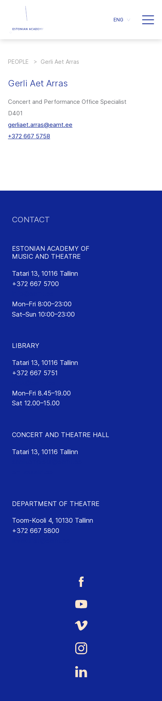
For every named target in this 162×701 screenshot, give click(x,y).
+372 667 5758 (29, 136)
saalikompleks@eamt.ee (47, 462)
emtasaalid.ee (32, 472)
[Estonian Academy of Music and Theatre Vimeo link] (81, 625)
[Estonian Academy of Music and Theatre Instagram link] (81, 648)
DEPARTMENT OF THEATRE (56, 504)
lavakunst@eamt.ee (41, 540)
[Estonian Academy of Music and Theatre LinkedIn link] (81, 671)
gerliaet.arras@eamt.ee (40, 124)
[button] (148, 19)
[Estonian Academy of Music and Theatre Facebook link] (81, 581)
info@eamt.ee (32, 294)
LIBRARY (25, 346)
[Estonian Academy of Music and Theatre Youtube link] (81, 603)
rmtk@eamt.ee (33, 383)
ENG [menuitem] (118, 20)
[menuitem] (121, 19)
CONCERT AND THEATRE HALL (60, 435)
